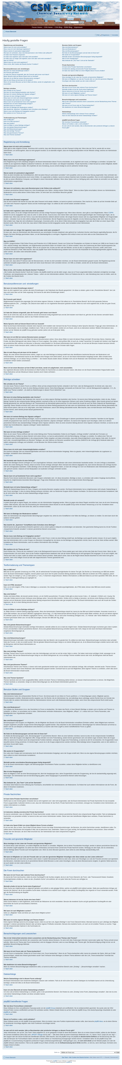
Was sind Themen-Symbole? (12, 134)
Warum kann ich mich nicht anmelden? (15, 47)
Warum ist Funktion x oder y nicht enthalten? (75, 124)
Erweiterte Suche (79, 24)
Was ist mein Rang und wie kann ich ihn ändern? (18, 80)
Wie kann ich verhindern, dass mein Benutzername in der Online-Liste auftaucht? (28, 53)
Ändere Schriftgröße (116, 31)
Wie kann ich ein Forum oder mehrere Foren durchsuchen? (80, 87)
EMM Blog (68, 27)
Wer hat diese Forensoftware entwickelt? (74, 122)
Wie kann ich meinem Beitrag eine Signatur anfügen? (20, 94)
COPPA (110, 213)
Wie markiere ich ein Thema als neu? (15, 113)
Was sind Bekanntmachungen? (13, 129)
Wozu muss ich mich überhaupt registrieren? (17, 49)
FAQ (98, 35)
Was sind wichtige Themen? (12, 131)
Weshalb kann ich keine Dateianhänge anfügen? (18, 103)
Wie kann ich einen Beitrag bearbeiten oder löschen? (19, 92)
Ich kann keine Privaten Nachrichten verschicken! (77, 67)
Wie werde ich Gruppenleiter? (71, 54)
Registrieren (106, 35)
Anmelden (115, 35)
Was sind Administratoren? (70, 47)
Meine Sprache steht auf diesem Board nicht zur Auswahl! (21, 76)
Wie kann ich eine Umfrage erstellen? (15, 96)
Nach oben (9, 155)
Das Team (65, 1057)
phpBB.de (7, 1012)
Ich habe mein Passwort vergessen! (14, 54)
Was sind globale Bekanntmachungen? (15, 127)
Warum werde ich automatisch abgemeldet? (17, 51)
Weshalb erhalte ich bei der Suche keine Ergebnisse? (78, 89)
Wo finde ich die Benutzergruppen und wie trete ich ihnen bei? (80, 53)
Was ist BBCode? (9, 119)
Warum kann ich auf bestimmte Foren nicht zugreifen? (20, 101)
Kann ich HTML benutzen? (12, 121)
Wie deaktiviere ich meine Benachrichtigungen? (76, 107)
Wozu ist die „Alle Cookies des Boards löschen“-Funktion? (21, 64)
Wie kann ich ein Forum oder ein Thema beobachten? (78, 105)
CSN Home (48, 27)
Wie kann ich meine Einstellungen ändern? (16, 70)
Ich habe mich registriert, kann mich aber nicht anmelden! (21, 56)
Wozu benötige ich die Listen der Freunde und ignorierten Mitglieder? (82, 77)
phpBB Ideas (98, 1021)
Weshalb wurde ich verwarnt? (12, 105)
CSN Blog (58, 27)
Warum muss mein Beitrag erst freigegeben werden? (19, 111)
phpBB (55, 1061)
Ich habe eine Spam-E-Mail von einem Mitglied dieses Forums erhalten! (83, 70)
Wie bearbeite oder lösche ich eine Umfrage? (17, 100)
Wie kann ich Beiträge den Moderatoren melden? (18, 107)
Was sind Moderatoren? (69, 49)
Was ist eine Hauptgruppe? (70, 58)
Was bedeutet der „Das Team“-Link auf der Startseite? (78, 60)
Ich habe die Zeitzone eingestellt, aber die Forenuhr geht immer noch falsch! (26, 74)
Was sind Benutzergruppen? (70, 51)
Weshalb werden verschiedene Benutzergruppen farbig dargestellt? (82, 56)
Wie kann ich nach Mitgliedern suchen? (73, 93)
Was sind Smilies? (9, 123)
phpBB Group (50, 1008)
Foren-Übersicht (11, 31)
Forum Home (37, 27)
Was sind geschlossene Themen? (14, 133)
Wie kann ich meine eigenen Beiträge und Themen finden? (79, 95)
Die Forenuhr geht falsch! (11, 72)
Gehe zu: (57, 1052)
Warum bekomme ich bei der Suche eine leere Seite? (78, 91)
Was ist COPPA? (9, 60)
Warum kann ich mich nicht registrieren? (16, 62)
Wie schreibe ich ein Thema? (12, 90)
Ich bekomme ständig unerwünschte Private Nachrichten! (79, 69)
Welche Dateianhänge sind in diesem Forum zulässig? (78, 113)
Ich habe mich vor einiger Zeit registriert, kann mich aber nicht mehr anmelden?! (27, 58)
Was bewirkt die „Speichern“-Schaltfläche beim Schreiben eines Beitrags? (26, 109)
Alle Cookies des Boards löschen (79, 1057)
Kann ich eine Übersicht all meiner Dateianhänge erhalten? (79, 115)
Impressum (78, 27)
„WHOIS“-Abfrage (37, 1035)
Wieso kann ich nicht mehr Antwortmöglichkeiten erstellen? (21, 98)
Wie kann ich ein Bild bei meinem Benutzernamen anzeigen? (22, 78)
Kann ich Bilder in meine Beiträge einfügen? (17, 125)
